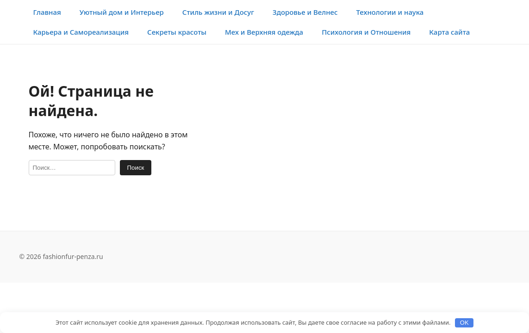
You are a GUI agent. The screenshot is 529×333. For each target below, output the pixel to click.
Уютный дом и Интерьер (122, 12)
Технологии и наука (389, 12)
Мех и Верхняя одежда (264, 32)
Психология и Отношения (366, 32)
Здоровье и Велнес (305, 12)
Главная (47, 12)
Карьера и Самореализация (81, 32)
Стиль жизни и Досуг (218, 12)
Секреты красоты (176, 32)
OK (464, 322)
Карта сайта (449, 32)
